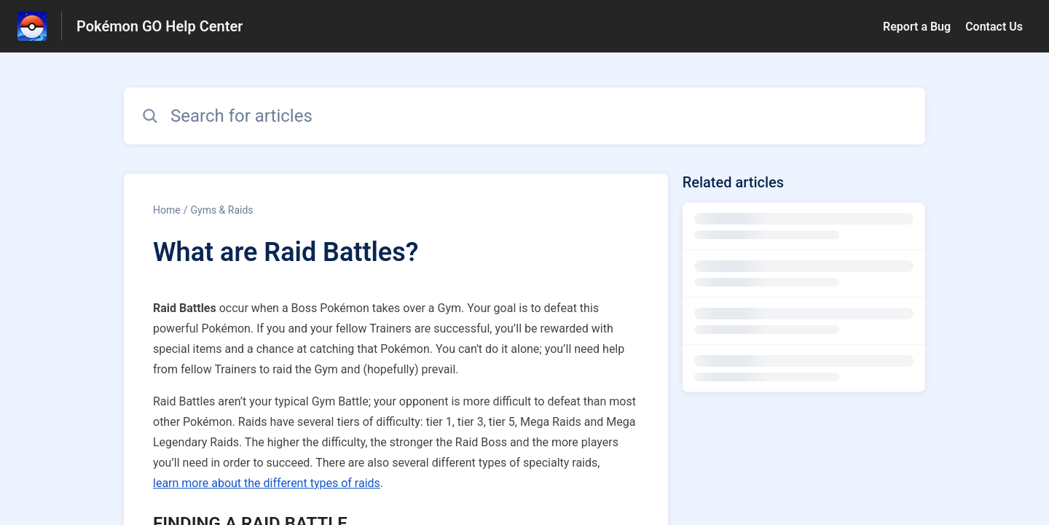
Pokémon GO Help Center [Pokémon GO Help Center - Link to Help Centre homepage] (159, 26)
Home (167, 210)
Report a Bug (917, 27)
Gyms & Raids (221, 210)
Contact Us (994, 27)
